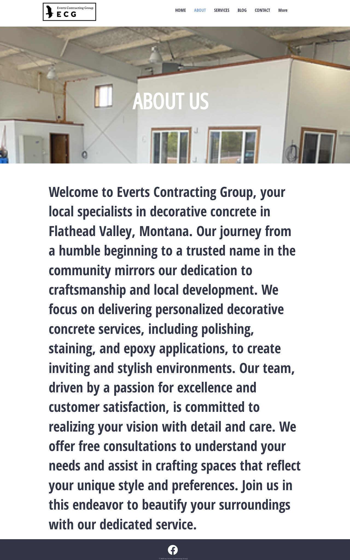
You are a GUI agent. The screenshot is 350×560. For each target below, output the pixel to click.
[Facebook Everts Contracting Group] (173, 550)
